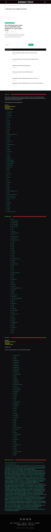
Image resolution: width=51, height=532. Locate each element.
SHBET (13, 250)
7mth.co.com (8, 501)
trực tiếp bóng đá (21, 487)
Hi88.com (31, 498)
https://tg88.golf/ (9, 503)
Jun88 (43, 497)
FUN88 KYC (17, 472)
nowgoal (16, 478)
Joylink (29, 474)
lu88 (43, 489)
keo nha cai (25, 485)
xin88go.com (23, 479)
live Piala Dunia (31, 490)
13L (8, 118)
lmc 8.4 (13, 495)
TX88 (9, 490)
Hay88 (8, 206)
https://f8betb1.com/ (16, 258)
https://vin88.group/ (16, 272)
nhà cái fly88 (14, 294)
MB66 (22, 485)
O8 (20, 495)
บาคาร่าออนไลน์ (15, 224)
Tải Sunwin (14, 308)
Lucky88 (15, 474)
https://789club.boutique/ (29, 507)
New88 (23, 494)
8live (16, 490)
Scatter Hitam (16, 369)
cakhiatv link (14, 296)
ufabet (13, 306)
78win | (31, 462)
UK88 (31, 509)
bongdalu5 (36, 495)
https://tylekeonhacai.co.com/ (21, 503)
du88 (39, 487)
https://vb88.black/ (11, 161)
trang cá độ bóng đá (13, 509)
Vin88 (6, 489)
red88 (6, 490)
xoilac (26, 474)
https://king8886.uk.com (12, 190)
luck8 (13, 269)
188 (8, 178)
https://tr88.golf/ (39, 502)
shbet (8, 184)
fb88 (8, 192)
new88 (13, 274)
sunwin (8, 139)
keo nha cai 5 (16, 429)
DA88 (35, 487)
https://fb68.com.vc (21, 486)
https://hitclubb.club (18, 451)
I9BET (30, 469)
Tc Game (9, 117)
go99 (13, 468)
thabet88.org (21, 470)
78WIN (13, 257)
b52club (20, 498)
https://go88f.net (9, 483)
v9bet (15, 410)
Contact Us (30, 523)
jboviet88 (16, 415)
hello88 (15, 394)
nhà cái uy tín (34, 477)
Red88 (6, 486)
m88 (13, 267)
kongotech (32, 527)
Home (10, 523)
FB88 (38, 498)
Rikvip (34, 469)
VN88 (13, 312)
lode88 (13, 490)
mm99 (15, 396)
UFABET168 (16, 405)
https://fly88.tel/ (14, 491)
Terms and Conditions (21, 524)
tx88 (37, 489)
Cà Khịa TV (37, 503)
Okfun (24, 462)
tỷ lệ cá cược (28, 477)
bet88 (16, 468)
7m (24, 477)
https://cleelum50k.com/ (12, 134)
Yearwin (8, 129)
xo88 (19, 490)
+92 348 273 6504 (9, 109)
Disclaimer (37, 523)
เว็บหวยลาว (16, 413)
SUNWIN (27, 469)
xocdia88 (28, 486)
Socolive (7, 473)
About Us (24, 523)
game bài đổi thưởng (22, 465)
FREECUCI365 (16, 475)
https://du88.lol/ (10, 160)
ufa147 (42, 465)
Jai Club (8, 120)
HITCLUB (10, 489)
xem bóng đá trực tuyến (12, 194)
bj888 (15, 420)
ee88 (29, 497)
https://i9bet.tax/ (17, 444)
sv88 (10, 482)
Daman (8, 122)
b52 (14, 430)
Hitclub (8, 187)
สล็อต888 (14, 318)
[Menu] (45, 2)
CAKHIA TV (14, 327)
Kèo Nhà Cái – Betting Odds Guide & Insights (21, 65)
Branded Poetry (17, 355)
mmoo (13, 246)
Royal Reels (9, 166)
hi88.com (7, 485)
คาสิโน (8, 146)
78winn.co (14, 284)
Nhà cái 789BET (15, 226)
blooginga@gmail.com (10, 106)
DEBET (42, 470)
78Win (13, 305)
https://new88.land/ (9, 497)
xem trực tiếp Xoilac (11, 196)
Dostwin (8, 124)
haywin (13, 505)
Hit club (43, 478)
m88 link (13, 300)
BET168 (19, 497)
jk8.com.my (42, 472)
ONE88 (28, 479)
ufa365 (6, 466)
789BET (9, 149)
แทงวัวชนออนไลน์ (30, 465)
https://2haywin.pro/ (18, 427)
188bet (6, 475)
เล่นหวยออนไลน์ (15, 222)
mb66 (14, 485)
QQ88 (15, 424)
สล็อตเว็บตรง (9, 141)
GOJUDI (6, 462)
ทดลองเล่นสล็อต (15, 310)
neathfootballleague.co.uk (37, 466)
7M (20, 469)
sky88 (30, 485)
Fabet (44, 485)
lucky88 (34, 489)
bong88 (10, 475)
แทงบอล (8, 135)
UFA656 (14, 466)
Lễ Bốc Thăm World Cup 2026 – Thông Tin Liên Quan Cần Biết (24, 52)
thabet (13, 282)
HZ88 (14, 464)
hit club (13, 243)
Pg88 (28, 481)
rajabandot (16, 379)
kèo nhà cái (9, 173)
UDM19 (20, 502)
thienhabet (26, 491)
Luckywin (32, 502)
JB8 (38, 468)
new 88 (13, 251)
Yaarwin (8, 127)
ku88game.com (15, 322)
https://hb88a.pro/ (15, 232)
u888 (19, 468)
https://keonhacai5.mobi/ (23, 473)
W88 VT (9, 177)
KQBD (13, 317)
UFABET (9, 156)
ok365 (19, 494)
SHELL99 (35, 470)
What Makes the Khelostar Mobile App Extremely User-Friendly (25, 78)
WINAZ (13, 325)
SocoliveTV (11, 487)
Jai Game (9, 113)
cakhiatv (15, 432)
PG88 (8, 189)
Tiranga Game (10, 111)
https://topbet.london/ (14, 469)
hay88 (8, 201)
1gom (12, 478)
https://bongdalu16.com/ (16, 287)
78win (27, 462)
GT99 (32, 482)
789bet (15, 449)
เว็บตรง (15, 358)
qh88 (36, 505)
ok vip (8, 172)
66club (8, 180)
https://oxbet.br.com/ (35, 475)
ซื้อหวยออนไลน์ (17, 387)
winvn (13, 270)
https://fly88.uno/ (9, 474)
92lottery (9, 182)
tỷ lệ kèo (21, 493)
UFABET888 (9, 165)
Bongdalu (12, 473)
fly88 (14, 462)
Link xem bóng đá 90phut (17, 298)
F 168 (15, 400)
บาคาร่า (8, 153)
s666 (25, 483)
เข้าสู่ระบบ (14, 262)
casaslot (13, 510)
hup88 (37, 485)
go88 (13, 477)
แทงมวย (17, 462)
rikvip (10, 477)
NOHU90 (36, 493)
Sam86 (33, 474)
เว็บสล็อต (32, 497)
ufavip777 (38, 478)
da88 (30, 489)
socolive (21, 477)
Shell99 (15, 408)
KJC (12, 229)
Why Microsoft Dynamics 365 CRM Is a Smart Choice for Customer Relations (27, 83)
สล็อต (8, 130)
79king (22, 468)
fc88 (13, 248)
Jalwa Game (9, 115)
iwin (9, 478)
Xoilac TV (19, 481)
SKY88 (39, 470)
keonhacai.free (33, 473)
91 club (27, 489)
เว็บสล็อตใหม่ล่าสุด (10, 144)
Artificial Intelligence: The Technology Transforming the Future (25, 59)
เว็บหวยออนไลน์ (10, 163)
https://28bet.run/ (16, 482)
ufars (21, 462)
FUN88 (10, 462)
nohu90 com (24, 497)
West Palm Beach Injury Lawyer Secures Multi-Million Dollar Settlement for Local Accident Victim (14, 28)
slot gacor (9, 203)
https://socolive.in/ (15, 239)
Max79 (10, 472)
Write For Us (32, 524)
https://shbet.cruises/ (18, 384)
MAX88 (40, 493)
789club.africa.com (36, 499)
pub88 (22, 490)
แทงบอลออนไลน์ (15, 220)
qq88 (10, 468)
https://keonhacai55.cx (11, 211)
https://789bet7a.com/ (25, 475)
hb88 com (26, 472)
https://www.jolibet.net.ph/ (37, 486)
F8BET (36, 494)
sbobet (31, 495)
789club (7, 477)
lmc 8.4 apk (7, 491)
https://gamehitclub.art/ (10, 507)
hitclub (16, 477)
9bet (8, 175)
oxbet (41, 479)
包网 (15, 455)
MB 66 (13, 265)
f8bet (15, 425)
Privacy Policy (16, 523)
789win (15, 386)
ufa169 (10, 466)
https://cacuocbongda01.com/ (25, 506)
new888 (13, 231)
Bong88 (8, 158)
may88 (26, 490)
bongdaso (14, 289)
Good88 (33, 478)
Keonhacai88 (37, 479)
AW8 (43, 468)
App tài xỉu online (17, 434)
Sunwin (15, 418)
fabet (8, 199)
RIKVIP (13, 293)
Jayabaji (15, 453)
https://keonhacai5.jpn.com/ (11, 470)
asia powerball (37, 465)
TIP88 (38, 483)
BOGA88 (10, 486)
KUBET (22, 469)
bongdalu (13, 286)
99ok (28, 495)
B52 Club (36, 482)
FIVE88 (42, 483)
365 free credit (31, 503)
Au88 (13, 245)
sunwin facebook (28, 470)
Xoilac (14, 481)
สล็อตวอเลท (14, 238)
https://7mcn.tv (8, 505)
